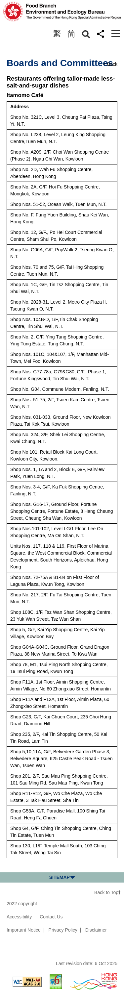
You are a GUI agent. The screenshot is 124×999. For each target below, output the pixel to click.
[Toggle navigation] (115, 33)
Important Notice (24, 930)
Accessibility (19, 916)
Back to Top (107, 892)
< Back (110, 64)
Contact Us (51, 916)
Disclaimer (96, 930)
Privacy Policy (63, 930)
